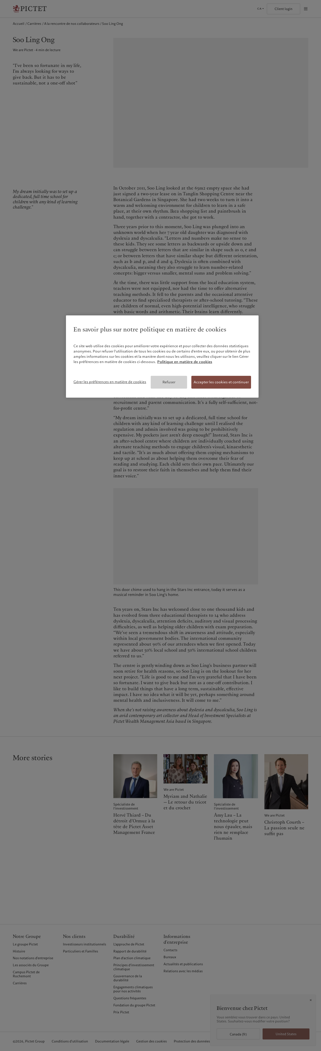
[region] (162, 356)
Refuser (169, 382)
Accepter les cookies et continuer (221, 382)
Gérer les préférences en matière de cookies (109, 381)
